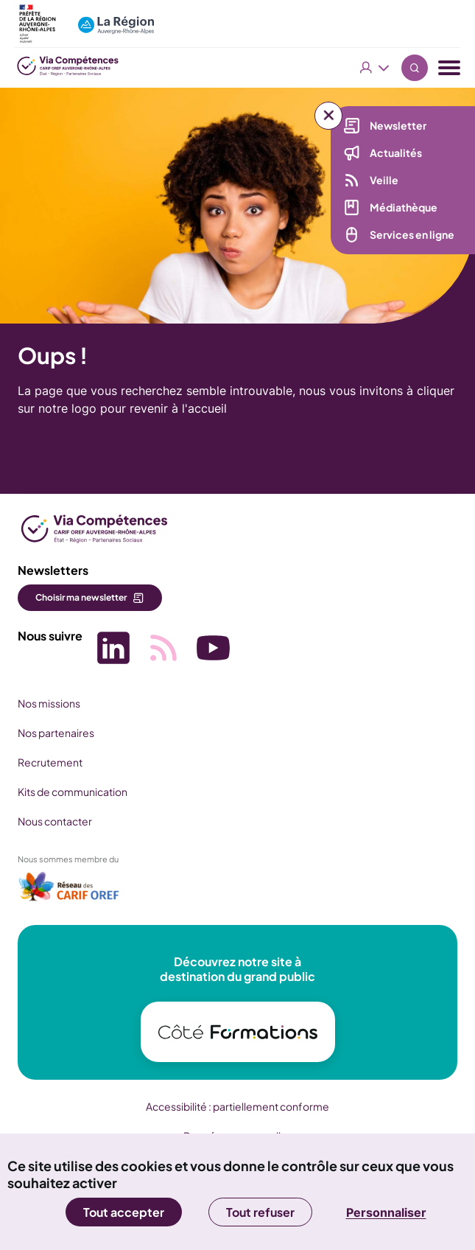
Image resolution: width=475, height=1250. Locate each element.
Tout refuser (260, 1212)
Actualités (396, 152)
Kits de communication (72, 791)
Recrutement (50, 762)
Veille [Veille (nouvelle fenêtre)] (384, 179)
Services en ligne (412, 234)
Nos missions (49, 703)
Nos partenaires (56, 732)
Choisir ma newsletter (81, 597)
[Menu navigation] (449, 68)
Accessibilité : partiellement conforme (237, 1106)
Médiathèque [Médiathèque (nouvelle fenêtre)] (403, 207)
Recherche (414, 68)
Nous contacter (55, 821)
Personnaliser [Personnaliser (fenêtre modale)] (386, 1212)
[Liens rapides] (328, 116)
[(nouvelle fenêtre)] (69, 891)
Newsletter (398, 125)
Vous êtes (375, 67)
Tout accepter (123, 1212)
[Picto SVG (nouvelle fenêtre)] (113, 650)
